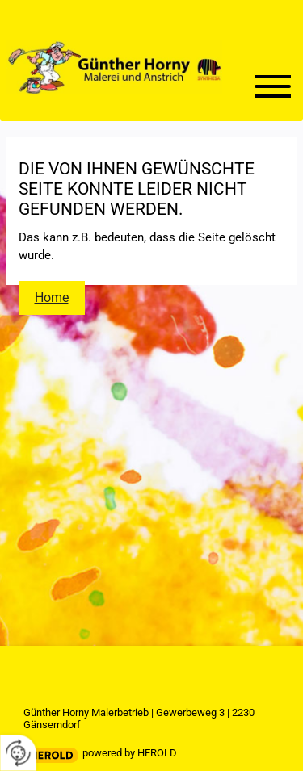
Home (52, 297)
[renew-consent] (18, 753)
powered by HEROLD (129, 753)
